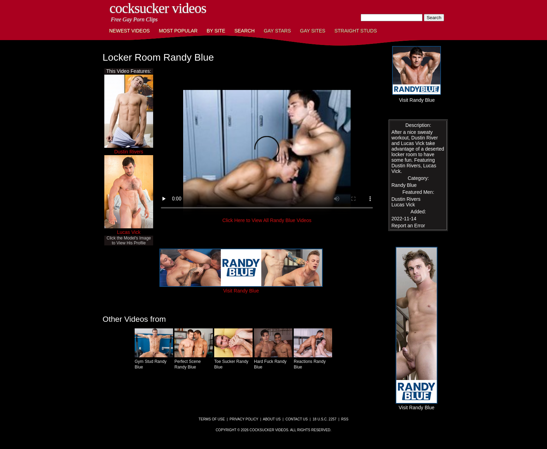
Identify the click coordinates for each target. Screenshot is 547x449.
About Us (272, 419)
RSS (345, 419)
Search (244, 30)
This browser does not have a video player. (267, 152)
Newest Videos (129, 30)
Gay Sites (312, 30)
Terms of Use (211, 419)
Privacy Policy (244, 419)
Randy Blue (404, 185)
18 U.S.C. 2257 (324, 419)
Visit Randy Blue (241, 288)
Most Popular (178, 30)
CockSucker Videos (158, 8)
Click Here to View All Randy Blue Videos (267, 220)
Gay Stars (277, 30)
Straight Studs (356, 30)
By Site (216, 30)
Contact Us (296, 419)
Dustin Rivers (128, 151)
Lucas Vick (128, 232)
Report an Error (408, 225)
